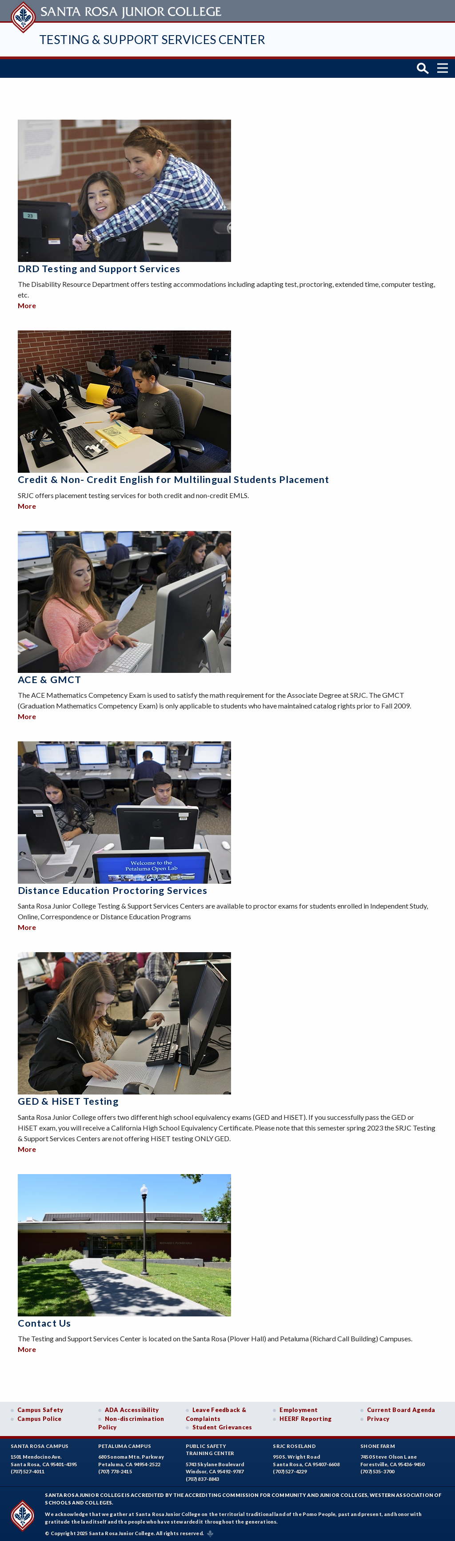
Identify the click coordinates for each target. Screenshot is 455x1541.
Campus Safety (40, 1407)
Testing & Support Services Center (152, 39)
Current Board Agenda (401, 1407)
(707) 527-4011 (27, 1469)
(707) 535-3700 (377, 1469)
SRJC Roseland (294, 1443)
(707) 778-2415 (115, 1469)
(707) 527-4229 (290, 1469)
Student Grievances (222, 1424)
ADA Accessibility (132, 1407)
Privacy (378, 1416)
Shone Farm (377, 1443)
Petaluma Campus (124, 1443)
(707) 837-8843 (203, 1476)
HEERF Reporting (305, 1416)
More (27, 303)
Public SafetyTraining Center (210, 1447)
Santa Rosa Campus (40, 1443)
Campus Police (39, 1416)
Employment (298, 1407)
